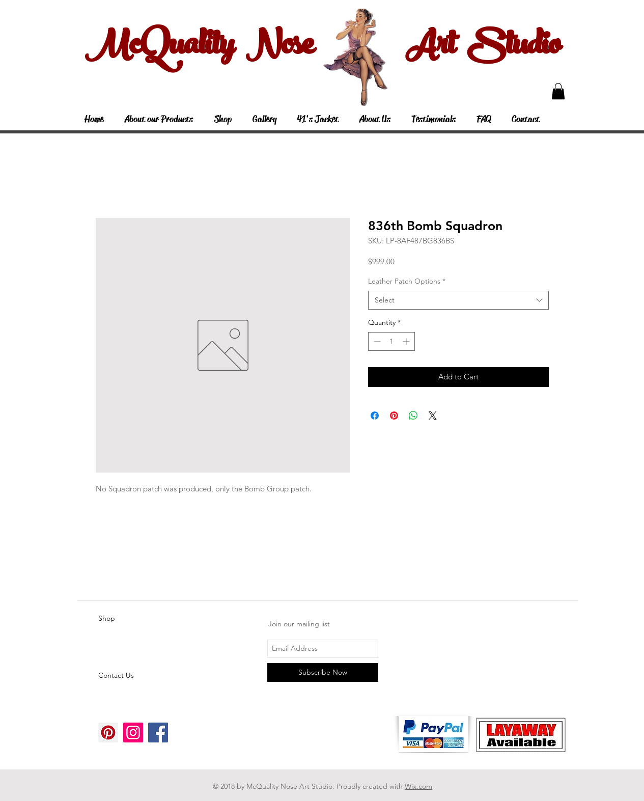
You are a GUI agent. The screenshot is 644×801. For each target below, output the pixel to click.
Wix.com (418, 786)
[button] (558, 91)
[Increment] (407, 341)
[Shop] (134, 619)
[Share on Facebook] (375, 415)
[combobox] (458, 300)
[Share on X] (433, 415)
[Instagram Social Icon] (133, 732)
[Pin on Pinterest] (394, 415)
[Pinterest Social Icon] (108, 732)
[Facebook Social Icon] (158, 732)
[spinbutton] (391, 341)
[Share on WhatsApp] (413, 415)
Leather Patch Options (406, 281)
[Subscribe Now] (322, 672)
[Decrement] (376, 341)
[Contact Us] (134, 676)
